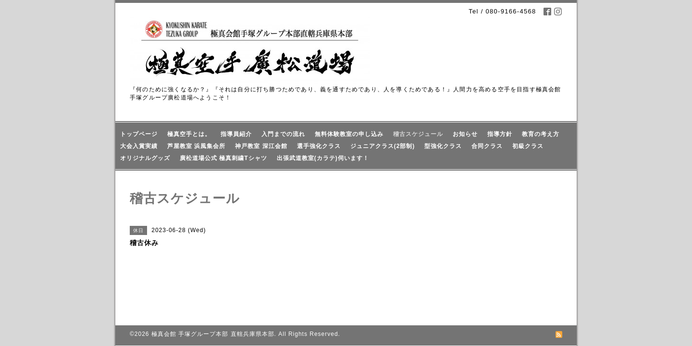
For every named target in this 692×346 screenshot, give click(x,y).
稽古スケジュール (418, 134)
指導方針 (499, 134)
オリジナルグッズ (145, 158)
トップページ (139, 134)
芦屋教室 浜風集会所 (196, 146)
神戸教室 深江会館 (261, 146)
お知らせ (465, 134)
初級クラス (528, 146)
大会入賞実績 (139, 146)
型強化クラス (443, 146)
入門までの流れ (283, 134)
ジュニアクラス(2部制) (382, 146)
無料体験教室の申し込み (349, 134)
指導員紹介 (236, 134)
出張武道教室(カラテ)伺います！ (323, 158)
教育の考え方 (540, 134)
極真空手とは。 (189, 134)
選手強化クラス (319, 146)
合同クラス (487, 146)
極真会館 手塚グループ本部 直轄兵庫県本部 (212, 302)
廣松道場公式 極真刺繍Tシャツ (223, 158)
